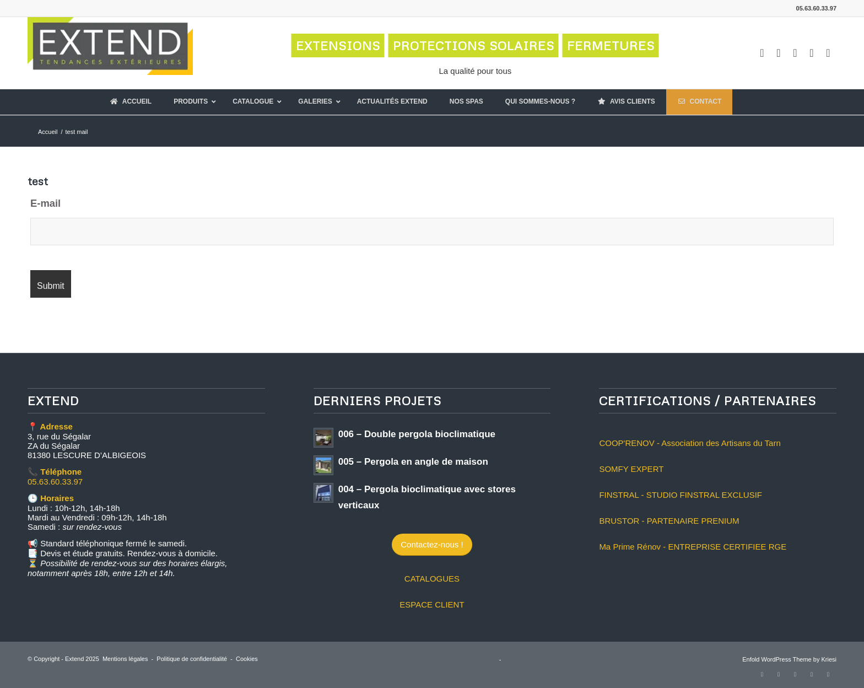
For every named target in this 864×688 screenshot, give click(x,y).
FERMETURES (611, 45)
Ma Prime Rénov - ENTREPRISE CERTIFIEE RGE (692, 546)
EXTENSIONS (338, 45)
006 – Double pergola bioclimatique (416, 434)
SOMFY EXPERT (631, 469)
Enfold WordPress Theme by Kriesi (789, 659)
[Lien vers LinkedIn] (811, 53)
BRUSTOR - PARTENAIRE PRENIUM (669, 520)
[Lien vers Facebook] (762, 53)
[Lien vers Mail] (828, 53)
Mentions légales (125, 658)
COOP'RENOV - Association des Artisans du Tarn (689, 443)
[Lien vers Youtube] (795, 53)
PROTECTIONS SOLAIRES (473, 45)
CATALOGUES (432, 578)
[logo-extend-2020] (110, 53)
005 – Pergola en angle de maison (413, 461)
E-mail (45, 203)
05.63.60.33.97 (55, 481)
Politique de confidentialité (191, 658)
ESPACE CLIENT (431, 604)
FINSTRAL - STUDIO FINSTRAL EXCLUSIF (680, 494)
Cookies (247, 658)
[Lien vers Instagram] (778, 53)
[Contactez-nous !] (432, 545)
